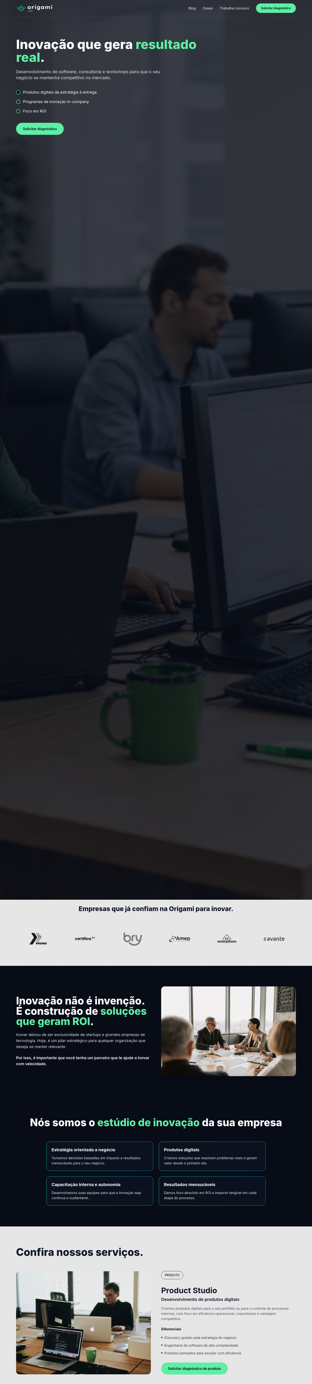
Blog (192, 8)
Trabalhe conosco (234, 8)
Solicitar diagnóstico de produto (194, 1368)
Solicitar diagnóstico (276, 8)
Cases (208, 8)
